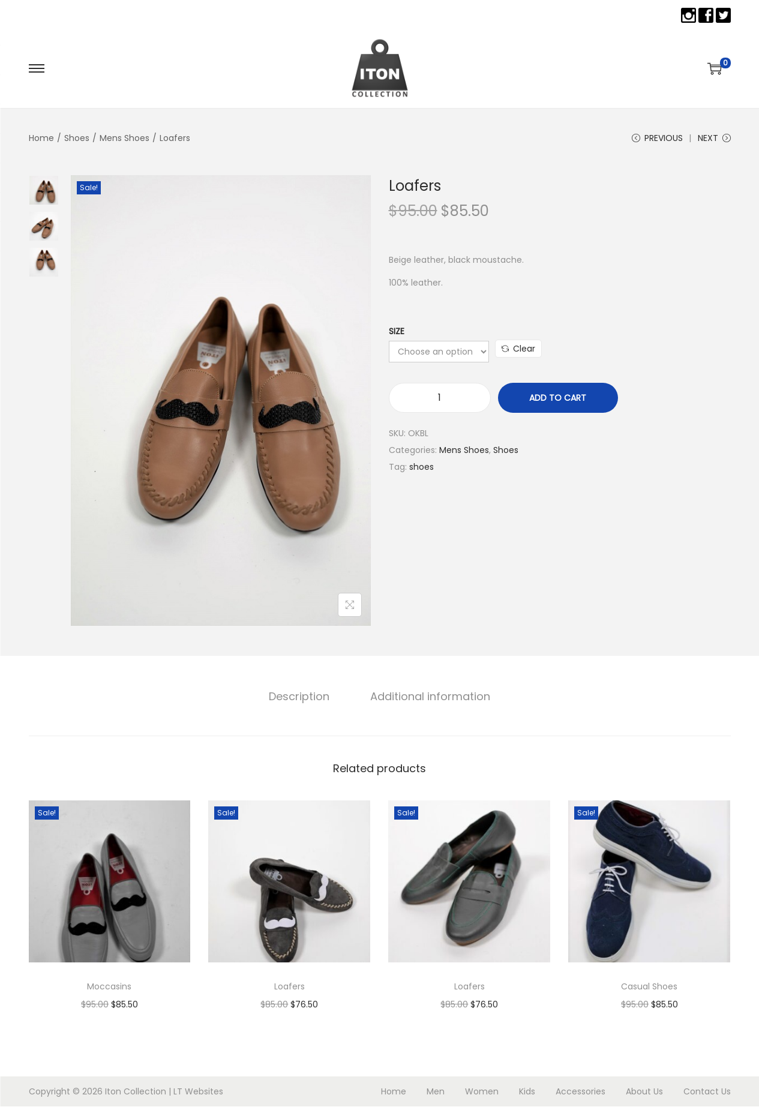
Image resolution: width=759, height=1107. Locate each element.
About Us (644, 1092)
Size (396, 332)
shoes (421, 468)
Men (436, 1092)
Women (482, 1092)
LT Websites (198, 1092)
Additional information (429, 696)
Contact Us (707, 1092)
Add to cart (557, 399)
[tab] (300, 697)
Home (41, 138)
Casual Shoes (649, 987)
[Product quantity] (439, 399)
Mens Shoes (124, 138)
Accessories (580, 1092)
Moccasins (109, 987)
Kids (527, 1092)
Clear (518, 350)
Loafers (289, 987)
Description (300, 696)
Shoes (76, 138)
